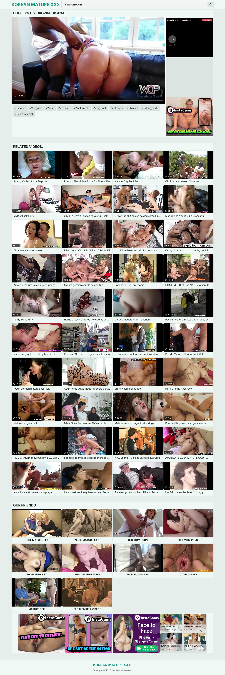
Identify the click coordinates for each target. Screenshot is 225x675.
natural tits (83, 108)
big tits (134, 108)
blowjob (118, 108)
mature (22, 108)
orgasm (37, 108)
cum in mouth (26, 114)
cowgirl (66, 108)
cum (51, 108)
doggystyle (151, 108)
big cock (102, 108)
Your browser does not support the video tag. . (88, 60)
